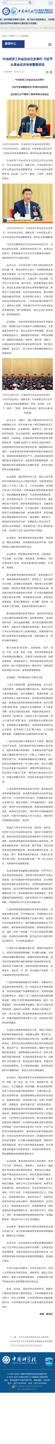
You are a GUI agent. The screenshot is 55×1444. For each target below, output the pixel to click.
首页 (4, 36)
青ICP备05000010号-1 (27, 1389)
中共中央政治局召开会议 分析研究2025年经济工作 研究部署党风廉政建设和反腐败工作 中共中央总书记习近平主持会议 (31, 1341)
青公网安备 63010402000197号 (27, 1386)
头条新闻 (24, 36)
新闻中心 (13, 36)
